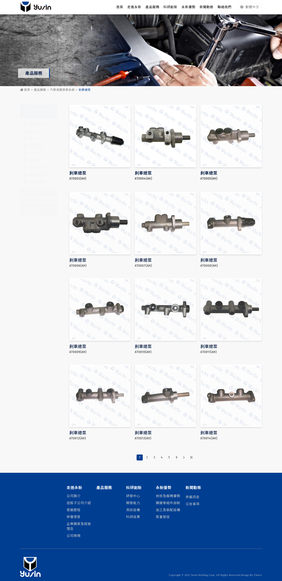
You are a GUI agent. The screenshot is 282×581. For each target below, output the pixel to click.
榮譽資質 (74, 517)
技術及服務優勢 (168, 496)
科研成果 (133, 517)
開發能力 (133, 503)
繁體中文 (249, 7)
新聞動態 (193, 487)
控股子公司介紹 (79, 503)
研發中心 (133, 496)
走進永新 (134, 7)
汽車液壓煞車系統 (62, 90)
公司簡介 (74, 496)
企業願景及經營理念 (79, 526)
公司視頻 (74, 536)
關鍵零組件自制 (168, 503)
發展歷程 (74, 510)
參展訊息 (193, 497)
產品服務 (40, 90)
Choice (258, 575)
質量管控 (163, 517)
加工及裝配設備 (168, 510)
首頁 (25, 90)
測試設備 (133, 510)
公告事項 (193, 504)
